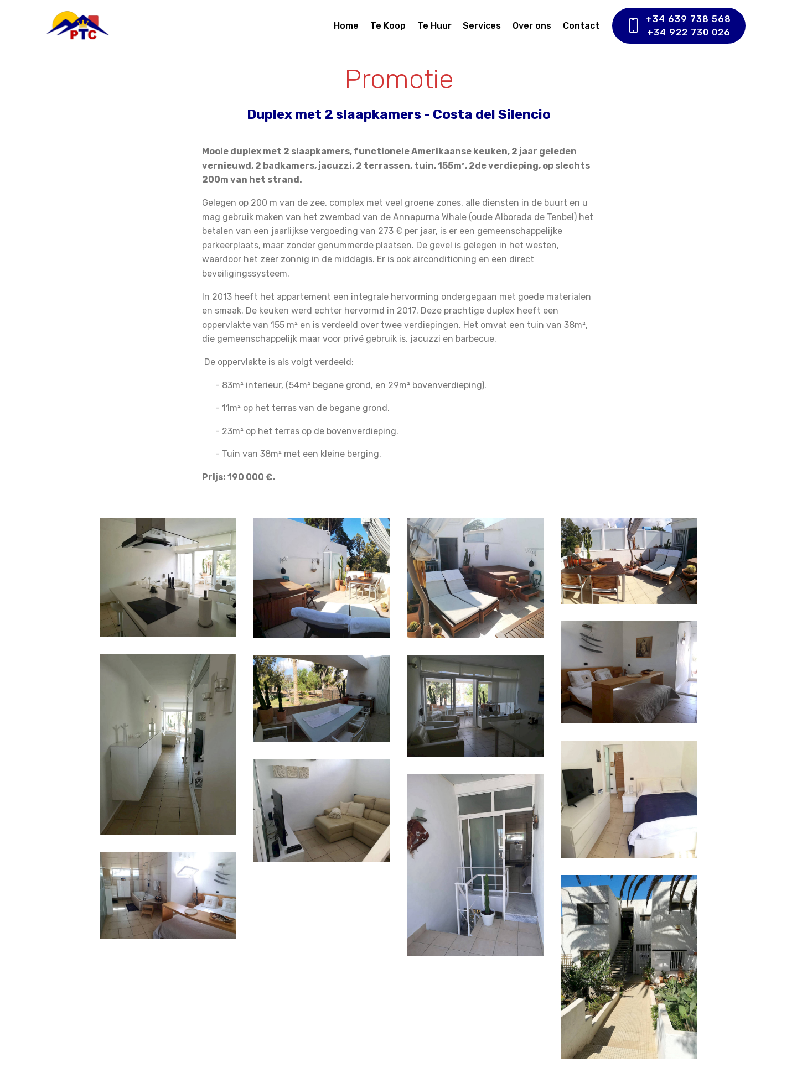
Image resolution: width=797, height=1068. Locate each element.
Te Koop (388, 25)
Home (346, 25)
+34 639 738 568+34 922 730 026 (679, 26)
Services (482, 25)
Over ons (532, 25)
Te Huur (434, 25)
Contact (581, 25)
